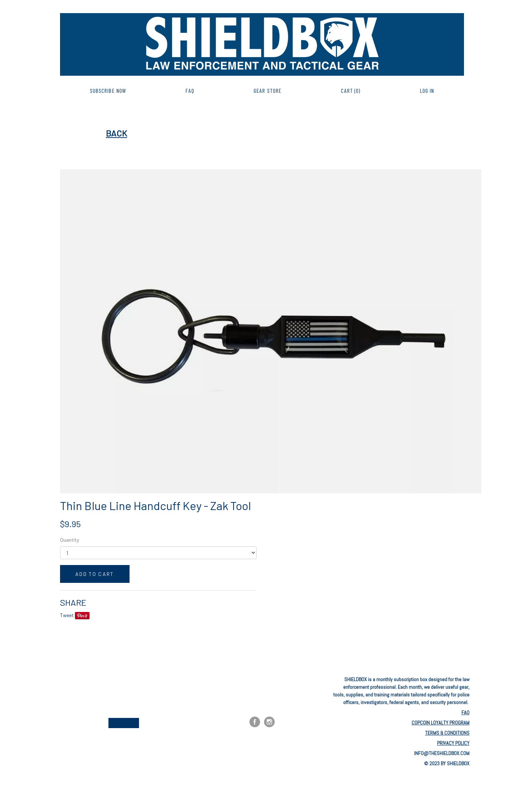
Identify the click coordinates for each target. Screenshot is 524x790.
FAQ (190, 90)
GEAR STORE (268, 90)
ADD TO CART (94, 574)
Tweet (67, 615)
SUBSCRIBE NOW (108, 90)
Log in (427, 90)
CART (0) (350, 90)
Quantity (69, 540)
